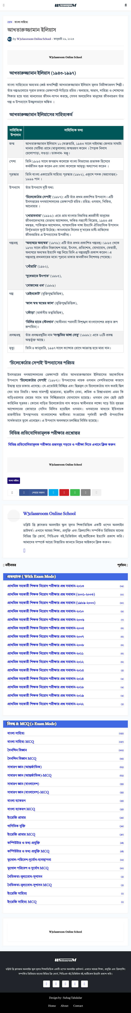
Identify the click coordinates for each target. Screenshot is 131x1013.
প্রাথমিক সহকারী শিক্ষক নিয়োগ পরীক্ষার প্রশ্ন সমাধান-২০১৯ (65, 696)
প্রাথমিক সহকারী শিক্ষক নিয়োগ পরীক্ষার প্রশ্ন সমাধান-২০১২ (65, 662)
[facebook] (33, 492)
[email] (86, 492)
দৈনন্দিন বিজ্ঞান (65, 750)
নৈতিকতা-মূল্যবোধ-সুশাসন (65, 877)
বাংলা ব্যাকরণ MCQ (65, 809)
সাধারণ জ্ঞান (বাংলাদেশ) (65, 784)
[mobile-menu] (4, 5)
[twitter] (53, 492)
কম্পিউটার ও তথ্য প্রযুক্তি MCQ (65, 851)
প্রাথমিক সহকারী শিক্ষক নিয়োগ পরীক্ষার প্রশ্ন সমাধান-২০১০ (65, 611)
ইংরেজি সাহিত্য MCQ (65, 902)
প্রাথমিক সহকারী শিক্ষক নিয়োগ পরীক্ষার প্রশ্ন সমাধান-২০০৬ (65, 620)
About (64, 1006)
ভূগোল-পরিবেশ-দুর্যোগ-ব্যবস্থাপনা (65, 860)
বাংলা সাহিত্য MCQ (65, 742)
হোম (9, 22)
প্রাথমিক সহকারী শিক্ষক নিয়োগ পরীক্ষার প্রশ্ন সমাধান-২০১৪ (65, 679)
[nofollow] (96, 492)
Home (52, 1006)
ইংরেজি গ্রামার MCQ (65, 834)
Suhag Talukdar (72, 998)
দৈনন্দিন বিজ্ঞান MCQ (65, 759)
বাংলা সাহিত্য (21, 22)
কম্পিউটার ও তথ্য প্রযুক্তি (65, 843)
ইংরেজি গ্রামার (65, 818)
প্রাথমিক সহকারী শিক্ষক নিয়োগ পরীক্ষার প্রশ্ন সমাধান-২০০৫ (65, 628)
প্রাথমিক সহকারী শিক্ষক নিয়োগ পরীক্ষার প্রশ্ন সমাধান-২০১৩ (65, 586)
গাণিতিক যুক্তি (65, 826)
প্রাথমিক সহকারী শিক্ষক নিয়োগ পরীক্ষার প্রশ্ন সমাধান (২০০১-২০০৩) (65, 594)
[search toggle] (125, 5)
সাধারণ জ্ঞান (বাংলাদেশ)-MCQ (65, 792)
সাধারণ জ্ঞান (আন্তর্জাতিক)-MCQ (65, 775)
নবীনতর (10, 565)
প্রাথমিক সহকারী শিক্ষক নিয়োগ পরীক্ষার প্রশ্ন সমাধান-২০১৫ (65, 670)
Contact (78, 1006)
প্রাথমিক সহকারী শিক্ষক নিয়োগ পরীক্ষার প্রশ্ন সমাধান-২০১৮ (65, 687)
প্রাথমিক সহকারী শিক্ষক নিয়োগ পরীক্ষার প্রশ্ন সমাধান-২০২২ (65, 704)
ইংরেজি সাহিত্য (65, 893)
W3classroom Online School (65, 57)
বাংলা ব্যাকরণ (65, 801)
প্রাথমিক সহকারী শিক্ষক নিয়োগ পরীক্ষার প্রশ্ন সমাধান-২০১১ (65, 653)
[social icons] (46, 984)
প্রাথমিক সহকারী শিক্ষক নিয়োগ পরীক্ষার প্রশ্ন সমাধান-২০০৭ (65, 637)
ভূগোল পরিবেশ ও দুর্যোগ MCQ (65, 868)
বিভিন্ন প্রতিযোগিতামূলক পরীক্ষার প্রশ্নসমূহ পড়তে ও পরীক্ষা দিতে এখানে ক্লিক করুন (61, 445)
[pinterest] (64, 492)
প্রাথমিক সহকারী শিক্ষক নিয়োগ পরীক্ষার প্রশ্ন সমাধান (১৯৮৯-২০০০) (65, 603)
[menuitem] (52, 1006)
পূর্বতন (121, 565)
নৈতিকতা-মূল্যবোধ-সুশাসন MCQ (65, 885)
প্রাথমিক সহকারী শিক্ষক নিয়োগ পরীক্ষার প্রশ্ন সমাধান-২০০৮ (65, 645)
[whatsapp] (75, 492)
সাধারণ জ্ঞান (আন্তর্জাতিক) (65, 767)
